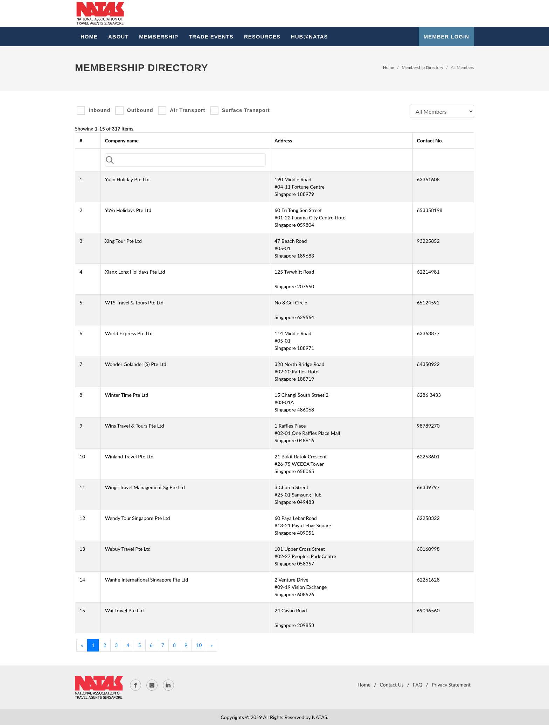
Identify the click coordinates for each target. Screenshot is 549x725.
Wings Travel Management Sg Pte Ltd (145, 487)
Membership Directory (422, 67)
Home (388, 67)
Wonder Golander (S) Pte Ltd (135, 364)
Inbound (99, 110)
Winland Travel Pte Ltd (129, 456)
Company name (122, 140)
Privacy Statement (451, 685)
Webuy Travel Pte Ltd (128, 549)
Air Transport (187, 110)
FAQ (418, 685)
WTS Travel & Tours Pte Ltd (134, 302)
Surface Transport (246, 110)
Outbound (140, 110)
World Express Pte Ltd (129, 333)
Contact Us (392, 685)
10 (199, 645)
